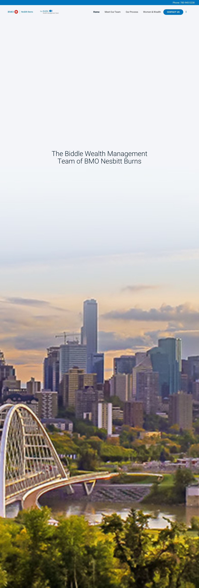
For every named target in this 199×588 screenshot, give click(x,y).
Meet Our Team (113, 12)
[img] (99, 294)
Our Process (132, 12)
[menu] (186, 12)
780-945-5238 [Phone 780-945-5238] (187, 2)
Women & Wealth (152, 12)
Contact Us (173, 12)
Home (96, 12)
